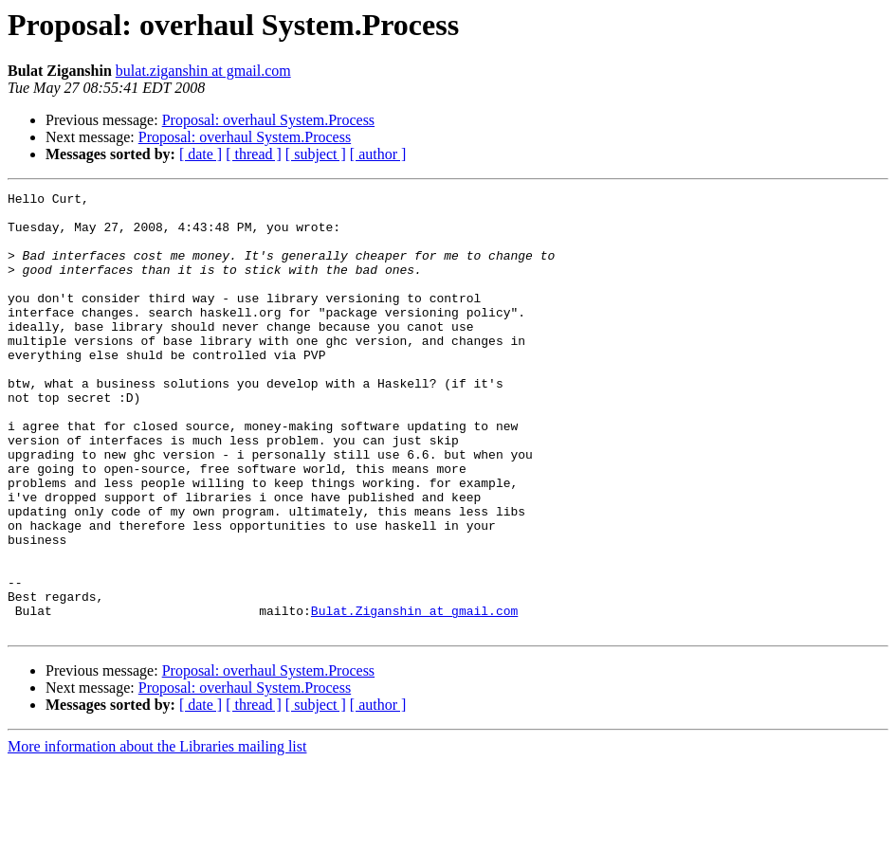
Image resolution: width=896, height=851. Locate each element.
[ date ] (200, 154)
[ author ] (378, 154)
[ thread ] (254, 154)
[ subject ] (315, 154)
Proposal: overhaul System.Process (268, 120)
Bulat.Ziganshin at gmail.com (414, 695)
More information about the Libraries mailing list (157, 834)
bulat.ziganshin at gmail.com (203, 71)
